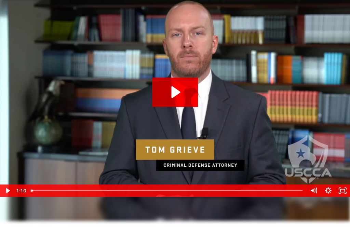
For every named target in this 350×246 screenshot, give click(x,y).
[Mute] (313, 190)
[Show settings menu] (328, 190)
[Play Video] (7, 190)
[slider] (167, 190)
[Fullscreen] (342, 190)
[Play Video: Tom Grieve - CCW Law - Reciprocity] (175, 92)
